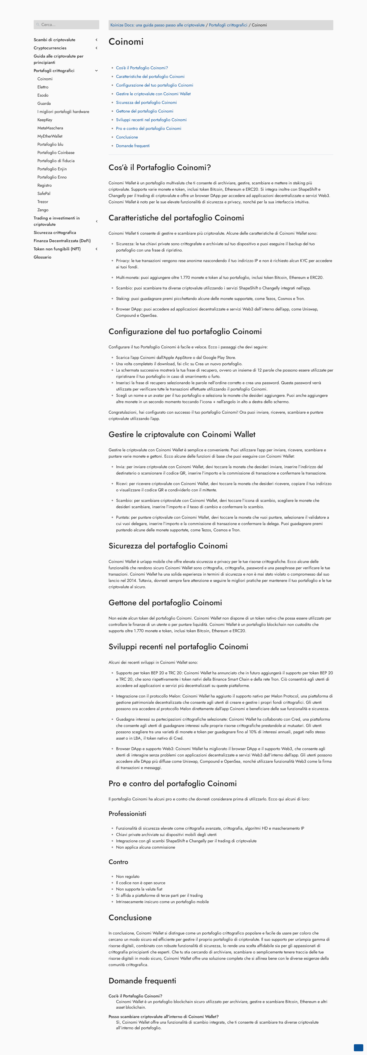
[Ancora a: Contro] (134, 862)
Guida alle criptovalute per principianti (59, 59)
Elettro (42, 87)
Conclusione (127, 137)
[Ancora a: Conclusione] (159, 918)
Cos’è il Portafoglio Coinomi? (142, 68)
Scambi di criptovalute (54, 40)
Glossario (42, 257)
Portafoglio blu (50, 144)
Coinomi (45, 79)
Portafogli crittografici (54, 71)
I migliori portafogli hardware (63, 112)
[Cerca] (66, 24)
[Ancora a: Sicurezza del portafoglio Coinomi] (235, 546)
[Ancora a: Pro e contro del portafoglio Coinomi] (244, 783)
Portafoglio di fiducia (56, 161)
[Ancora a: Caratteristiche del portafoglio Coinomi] (251, 218)
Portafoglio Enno (52, 177)
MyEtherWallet (49, 136)
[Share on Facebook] (113, 55)
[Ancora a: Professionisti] (152, 814)
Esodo (42, 95)
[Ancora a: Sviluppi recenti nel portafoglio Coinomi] (255, 647)
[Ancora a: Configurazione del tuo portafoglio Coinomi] (269, 331)
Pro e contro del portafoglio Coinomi (148, 128)
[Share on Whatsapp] (148, 55)
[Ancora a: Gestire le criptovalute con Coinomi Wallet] (262, 434)
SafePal (43, 193)
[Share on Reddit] (139, 55)
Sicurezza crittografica (55, 233)
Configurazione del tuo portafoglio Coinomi (154, 85)
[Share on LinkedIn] (130, 55)
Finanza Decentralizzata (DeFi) (62, 241)
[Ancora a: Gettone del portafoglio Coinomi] (229, 603)
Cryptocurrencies (50, 48)
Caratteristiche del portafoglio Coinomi (150, 76)
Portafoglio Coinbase (55, 153)
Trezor (42, 202)
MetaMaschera (50, 128)
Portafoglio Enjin (52, 169)
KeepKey (44, 120)
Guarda (44, 103)
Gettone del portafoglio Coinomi (144, 111)
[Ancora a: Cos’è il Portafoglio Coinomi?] (218, 167)
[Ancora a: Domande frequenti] (183, 980)
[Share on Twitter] (121, 55)
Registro (44, 185)
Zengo (42, 210)
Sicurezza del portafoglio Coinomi (146, 102)
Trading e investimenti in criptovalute (57, 221)
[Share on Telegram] (157, 55)
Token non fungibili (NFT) (57, 249)
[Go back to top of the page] (358, 1047)
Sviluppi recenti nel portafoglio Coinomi (151, 120)
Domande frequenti (133, 146)
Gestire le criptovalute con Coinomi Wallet (153, 94)
